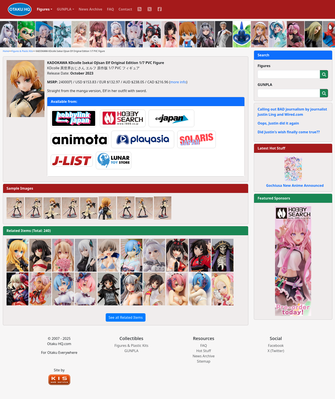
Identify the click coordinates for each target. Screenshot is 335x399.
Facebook (276, 345)
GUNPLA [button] (64, 9)
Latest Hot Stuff (271, 148)
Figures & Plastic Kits (22, 51)
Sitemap (203, 361)
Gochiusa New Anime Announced (295, 185)
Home (6, 51)
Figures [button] (43, 9)
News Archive (90, 9)
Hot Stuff (203, 350)
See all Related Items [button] (126, 317)
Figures (264, 65)
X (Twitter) (276, 350)
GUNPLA (265, 84)
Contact (125, 9)
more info (178, 82)
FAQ (110, 9)
